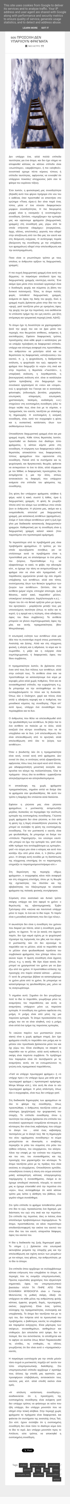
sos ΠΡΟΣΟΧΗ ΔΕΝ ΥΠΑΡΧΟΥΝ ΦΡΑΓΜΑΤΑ (29, 39)
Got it (45, 27)
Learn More (30, 27)
